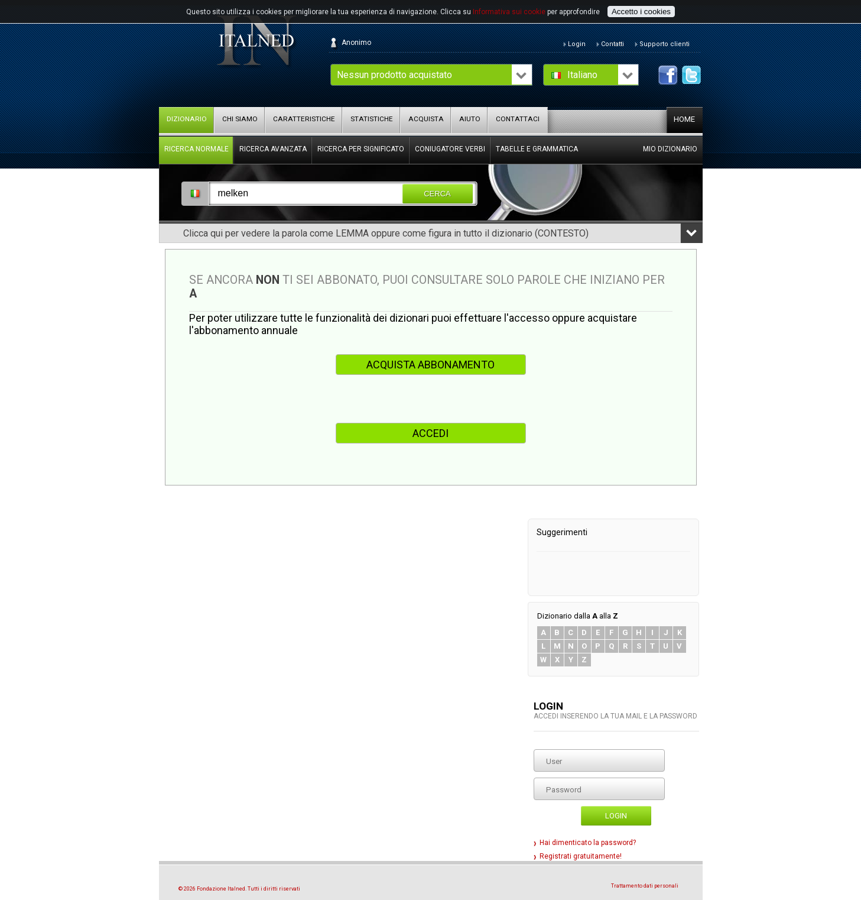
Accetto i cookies (641, 11)
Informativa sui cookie (509, 12)
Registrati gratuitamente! (581, 856)
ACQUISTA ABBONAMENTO (430, 364)
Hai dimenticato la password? (588, 843)
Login (616, 815)
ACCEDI (430, 433)
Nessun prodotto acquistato (394, 74)
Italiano (582, 74)
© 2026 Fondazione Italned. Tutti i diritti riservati (239, 889)
